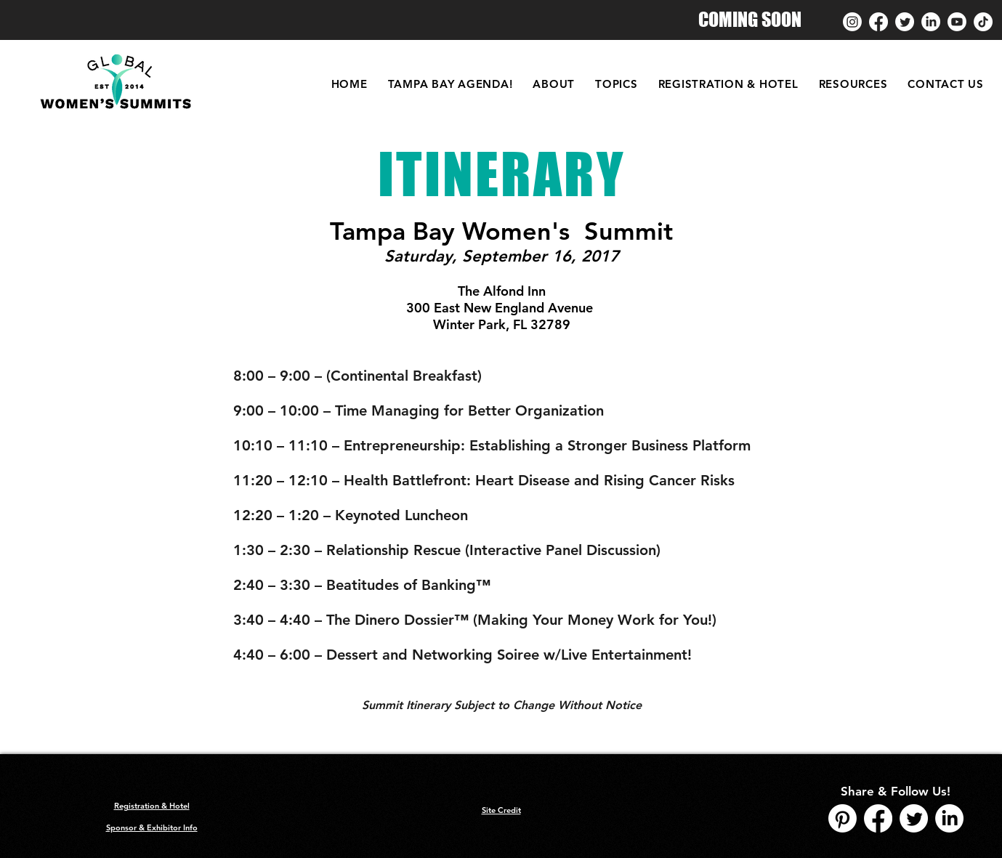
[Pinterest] (842, 818)
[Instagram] (852, 21)
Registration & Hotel (152, 806)
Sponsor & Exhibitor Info (152, 827)
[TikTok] (983, 21)
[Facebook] (878, 21)
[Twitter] (904, 21)
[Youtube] (957, 21)
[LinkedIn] (930, 21)
